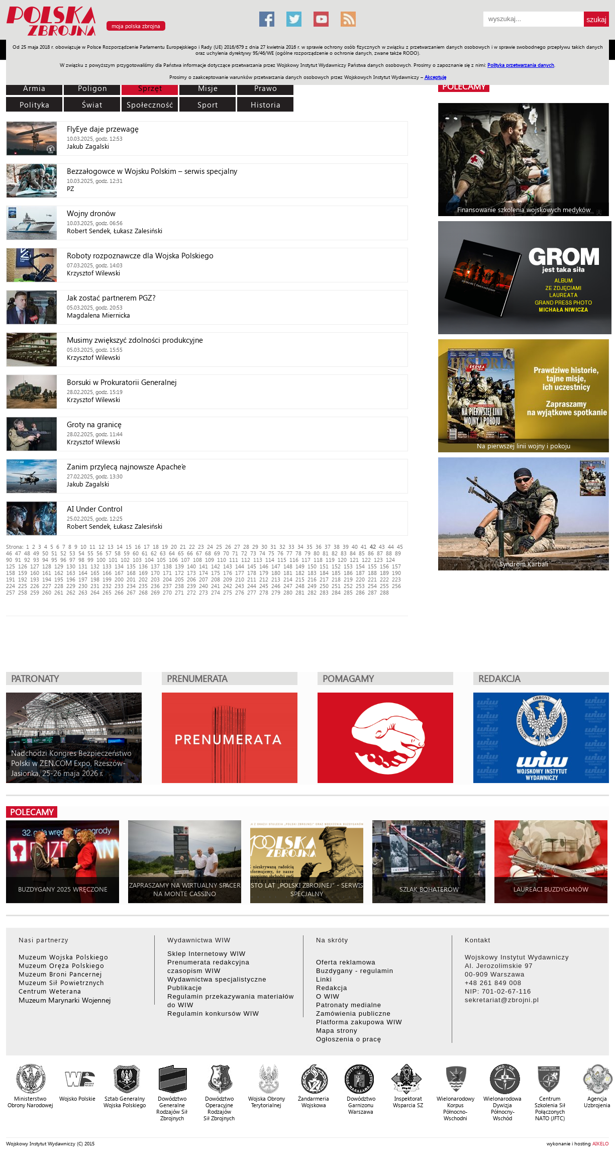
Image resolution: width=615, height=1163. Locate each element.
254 (372, 586)
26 (228, 546)
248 (299, 586)
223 (396, 579)
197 (82, 579)
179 (263, 572)
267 (131, 592)
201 (131, 579)
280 (287, 592)
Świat (92, 105)
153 (348, 566)
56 (99, 553)
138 (167, 566)
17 (147, 546)
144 (239, 566)
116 (293, 559)
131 (82, 566)
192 (22, 579)
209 (227, 579)
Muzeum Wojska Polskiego (64, 956)
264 (94, 592)
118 (318, 559)
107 (185, 559)
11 (92, 546)
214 (287, 579)
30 (264, 546)
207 (203, 579)
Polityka (35, 105)
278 (263, 592)
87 (380, 553)
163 (70, 572)
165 (94, 572)
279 (275, 592)
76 (280, 553)
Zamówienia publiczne (353, 1013)
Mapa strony (337, 1030)
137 (155, 566)
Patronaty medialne (348, 1005)
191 (10, 579)
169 (143, 572)
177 (239, 572)
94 (45, 559)
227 (46, 586)
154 (360, 566)
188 (372, 572)
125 (10, 566)
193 (34, 579)
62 (154, 553)
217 (324, 579)
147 (275, 566)
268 (143, 592)
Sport (207, 105)
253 (360, 586)
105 (161, 559)
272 (191, 592)
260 (46, 592)
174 (203, 572)
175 (215, 572)
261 (58, 592)
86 (371, 553)
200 (119, 579)
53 (72, 553)
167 (119, 572)
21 (183, 546)
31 (273, 546)
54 (81, 553)
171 (167, 572)
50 (45, 553)
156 (384, 566)
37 (328, 546)
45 (400, 546)
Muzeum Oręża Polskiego (62, 965)
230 (82, 586)
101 (113, 559)
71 (235, 553)
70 (226, 553)
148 (287, 566)
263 (82, 592)
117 (306, 559)
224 (10, 586)
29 (255, 546)
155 (372, 566)
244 (251, 586)
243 (239, 586)
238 (179, 586)
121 (354, 559)
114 (269, 559)
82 (335, 553)
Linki (324, 979)
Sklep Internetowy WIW (206, 953)
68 (208, 553)
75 (271, 553)
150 (312, 566)
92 (27, 559)
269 (155, 592)
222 (384, 579)
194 (46, 579)
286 (360, 592)
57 (109, 553)
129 (58, 566)
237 (167, 586)
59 (127, 553)
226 (34, 586)
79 (307, 553)
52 (63, 553)
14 (120, 546)
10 (83, 546)
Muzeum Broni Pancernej (60, 974)
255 (384, 586)
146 (263, 566)
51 (54, 553)
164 (82, 572)
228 (58, 586)
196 (70, 579)
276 (239, 592)
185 (336, 572)
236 (155, 586)
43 (382, 546)
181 (287, 572)
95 (54, 559)
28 (246, 546)
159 (22, 572)
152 (336, 566)
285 (348, 592)
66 (190, 553)
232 (107, 586)
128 (46, 566)
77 (289, 553)
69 (217, 553)
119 (330, 559)
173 (191, 572)
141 (203, 566)
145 (251, 566)
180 (275, 572)
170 (155, 572)
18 (156, 546)
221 (372, 579)
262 (70, 592)
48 (27, 553)
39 (346, 546)
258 (22, 592)
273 (203, 592)
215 (299, 579)
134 (119, 566)
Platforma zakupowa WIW (359, 1022)
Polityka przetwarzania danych (520, 65)
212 (263, 579)
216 (312, 579)
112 (245, 559)
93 (36, 559)
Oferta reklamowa (346, 962)
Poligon (92, 88)
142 (215, 566)
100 (101, 559)
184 (324, 572)
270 (167, 592)
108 (197, 559)
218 (336, 579)
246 (275, 586)
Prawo (265, 88)
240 (203, 586)
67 (199, 553)
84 (353, 553)
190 (396, 572)
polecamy (463, 86)
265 (107, 592)
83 (344, 553)
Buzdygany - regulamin (354, 971)
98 (81, 559)
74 (262, 553)
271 (179, 592)
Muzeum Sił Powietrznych (61, 982)
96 (63, 559)
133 (107, 566)
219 (348, 579)
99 (90, 559)
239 (191, 586)
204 (167, 579)
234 (131, 586)
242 (227, 586)
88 (389, 553)
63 (163, 553)
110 (221, 559)
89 (398, 553)
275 (227, 592)
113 (257, 559)
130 (70, 566)
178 (251, 572)
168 (131, 572)
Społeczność (150, 105)
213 (275, 579)
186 (348, 572)
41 (364, 546)
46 (9, 553)
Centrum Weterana (50, 991)
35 (309, 546)
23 (201, 546)
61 (145, 553)
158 (10, 572)
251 (336, 586)
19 (165, 546)
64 (172, 553)
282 (312, 592)
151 (324, 566)
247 (287, 586)
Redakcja (331, 988)
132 (94, 566)
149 (299, 566)
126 (22, 566)
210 (239, 579)
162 (58, 572)
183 (312, 572)
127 (34, 566)
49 (36, 553)
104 (149, 559)
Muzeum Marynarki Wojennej (65, 1000)
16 (138, 546)
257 (10, 592)
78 (298, 553)
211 (251, 579)
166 (107, 572)
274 (215, 592)
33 (291, 546)
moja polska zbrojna (136, 26)
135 (131, 566)
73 (253, 553)
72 (244, 553)
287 (372, 592)
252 (348, 586)
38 (337, 546)
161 (46, 572)
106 (173, 559)
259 (34, 592)
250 (324, 586)
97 (72, 559)
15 (129, 546)
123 (378, 559)
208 (215, 579)
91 (18, 559)
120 (342, 559)
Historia (266, 105)
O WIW (328, 996)
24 (210, 546)
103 (137, 559)
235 (143, 586)
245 (263, 586)
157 (396, 566)
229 (70, 586)
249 (312, 586)
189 (384, 572)
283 (324, 592)
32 (282, 546)
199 (107, 579)
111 (233, 559)
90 (9, 559)
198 (94, 579)
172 (179, 572)
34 (300, 546)
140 (191, 566)
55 (90, 553)
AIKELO (600, 1143)
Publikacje (184, 988)
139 (179, 566)
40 (355, 546)
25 (219, 546)
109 (209, 559)
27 (237, 546)
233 (119, 586)
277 (251, 592)
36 (319, 546)
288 (384, 592)
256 (396, 586)
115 (281, 559)
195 (58, 579)
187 (360, 572)
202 (143, 579)
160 (34, 572)
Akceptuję (435, 77)
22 (192, 546)
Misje (208, 88)
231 (94, 586)
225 (22, 586)
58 (118, 553)
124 (390, 559)
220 (360, 579)
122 (366, 559)
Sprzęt (150, 88)
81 (326, 553)
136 (143, 566)
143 (227, 566)
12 (101, 546)
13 (111, 546)
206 (191, 579)
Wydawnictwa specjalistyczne (216, 979)
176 (227, 572)
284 (336, 592)
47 (18, 553)
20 (174, 546)
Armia (34, 88)
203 (155, 579)
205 (179, 579)
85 (362, 553)
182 (299, 572)
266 (119, 592)
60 (136, 553)
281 (299, 592)
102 (125, 559)
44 (391, 546)
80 (317, 553)
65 (181, 553)
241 (215, 586)
